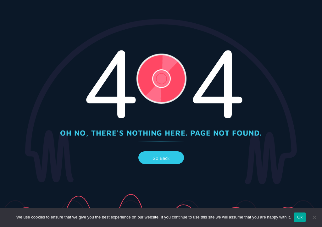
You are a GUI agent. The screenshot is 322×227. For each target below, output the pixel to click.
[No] (314, 217)
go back (161, 158)
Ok (300, 217)
